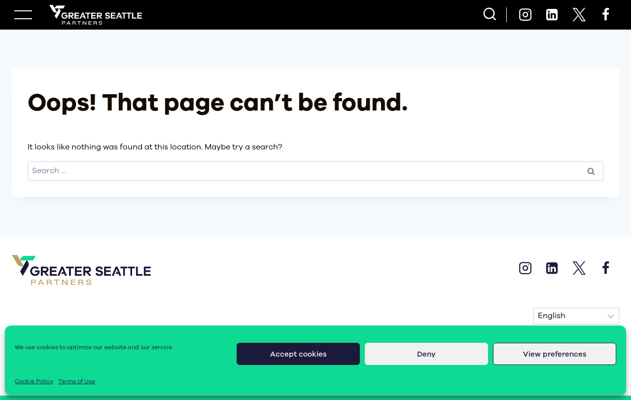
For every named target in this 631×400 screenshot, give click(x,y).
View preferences (555, 354)
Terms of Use (76, 381)
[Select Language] (576, 316)
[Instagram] (525, 14)
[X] (578, 14)
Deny (426, 354)
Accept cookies (298, 354)
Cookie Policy (34, 381)
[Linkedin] (552, 14)
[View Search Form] (490, 15)
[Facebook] (606, 14)
